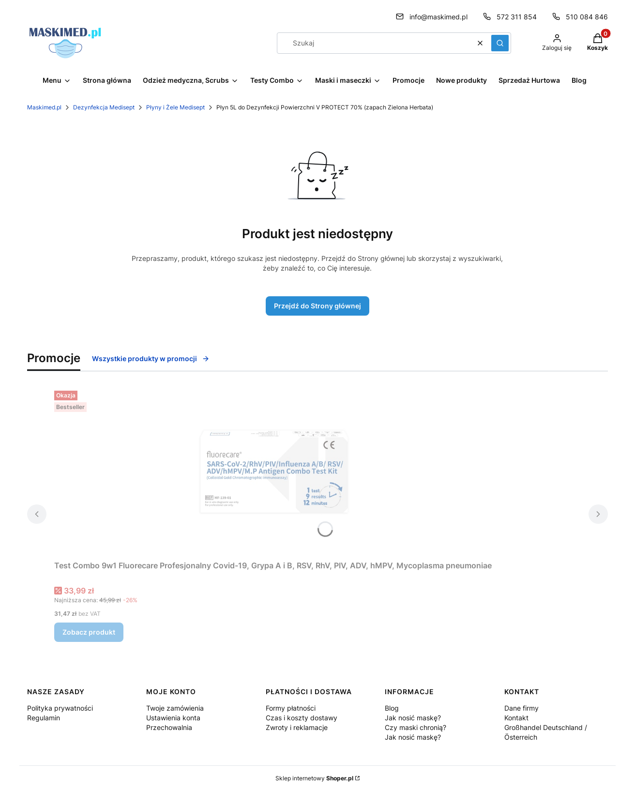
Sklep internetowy (314, 778)
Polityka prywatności (60, 708)
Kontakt (516, 718)
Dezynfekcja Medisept (104, 107)
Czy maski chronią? (415, 727)
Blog (392, 708)
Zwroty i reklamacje (297, 727)
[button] (500, 43)
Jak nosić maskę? (413, 718)
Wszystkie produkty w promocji (151, 358)
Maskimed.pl (44, 107)
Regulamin (43, 718)
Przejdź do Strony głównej (317, 306)
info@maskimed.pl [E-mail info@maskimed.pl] (438, 17)
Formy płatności (291, 708)
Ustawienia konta (173, 718)
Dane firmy (521, 708)
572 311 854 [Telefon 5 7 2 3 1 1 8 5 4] (517, 17)
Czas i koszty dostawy (301, 718)
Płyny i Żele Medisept (175, 107)
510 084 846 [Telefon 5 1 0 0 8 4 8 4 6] (587, 17)
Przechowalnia (169, 727)
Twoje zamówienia (175, 708)
